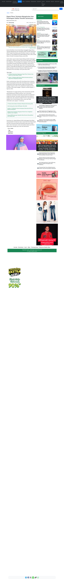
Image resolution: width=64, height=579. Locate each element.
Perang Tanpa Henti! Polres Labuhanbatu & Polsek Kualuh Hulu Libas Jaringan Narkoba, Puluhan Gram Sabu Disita (47, 100)
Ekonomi (48, 1)
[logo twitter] (31, 577)
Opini (23, 1)
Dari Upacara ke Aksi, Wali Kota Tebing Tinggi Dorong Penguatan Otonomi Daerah (44, 42)
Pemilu (19, 1)
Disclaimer (21, 247)
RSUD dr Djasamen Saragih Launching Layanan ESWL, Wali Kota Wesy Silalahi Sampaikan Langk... (43, 36)
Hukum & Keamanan (15, 2)
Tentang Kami (34, 247)
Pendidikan (33, 1)
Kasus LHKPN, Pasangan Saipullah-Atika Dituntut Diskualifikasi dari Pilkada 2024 (20, 116)
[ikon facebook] (28, 577)
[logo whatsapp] (38, 577)
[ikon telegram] (26, 577)
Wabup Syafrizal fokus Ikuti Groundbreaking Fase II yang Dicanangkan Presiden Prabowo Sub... (43, 23)
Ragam (52, 1)
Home (8, 12)
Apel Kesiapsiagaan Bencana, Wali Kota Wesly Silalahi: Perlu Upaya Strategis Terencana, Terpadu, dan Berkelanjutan (47, 147)
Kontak (15, 247)
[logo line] (33, 577)
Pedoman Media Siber (44, 247)
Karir (25, 247)
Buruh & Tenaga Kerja (43, 3)
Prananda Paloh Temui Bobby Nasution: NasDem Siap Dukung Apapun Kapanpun (47, 168)
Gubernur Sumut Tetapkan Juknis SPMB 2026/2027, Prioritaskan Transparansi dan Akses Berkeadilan (47, 120)
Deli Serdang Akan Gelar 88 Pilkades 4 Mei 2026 (17, 106)
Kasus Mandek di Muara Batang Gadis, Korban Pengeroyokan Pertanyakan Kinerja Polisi (48, 115)
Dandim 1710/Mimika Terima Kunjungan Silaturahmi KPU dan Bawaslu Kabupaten (20, 109)
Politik (3, 1)
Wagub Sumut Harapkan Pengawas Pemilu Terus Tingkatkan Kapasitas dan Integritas (20, 112)
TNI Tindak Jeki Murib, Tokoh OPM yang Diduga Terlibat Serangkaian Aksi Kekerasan (47, 163)
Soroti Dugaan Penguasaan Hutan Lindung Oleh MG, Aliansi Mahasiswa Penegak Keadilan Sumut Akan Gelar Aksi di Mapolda (48, 107)
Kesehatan (57, 1)
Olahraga (27, 1)
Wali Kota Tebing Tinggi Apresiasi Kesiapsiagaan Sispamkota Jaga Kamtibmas (44, 47)
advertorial (9, 1)
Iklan (29, 247)
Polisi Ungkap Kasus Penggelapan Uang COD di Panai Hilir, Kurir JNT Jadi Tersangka (47, 111)
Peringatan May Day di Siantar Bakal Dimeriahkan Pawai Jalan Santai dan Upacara (43, 29)
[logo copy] (35, 577)
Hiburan (39, 1)
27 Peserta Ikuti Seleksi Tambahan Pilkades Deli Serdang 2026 (20, 103)
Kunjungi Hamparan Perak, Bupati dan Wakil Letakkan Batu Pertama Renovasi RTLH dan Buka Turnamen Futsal (47, 153)
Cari (61, 8)
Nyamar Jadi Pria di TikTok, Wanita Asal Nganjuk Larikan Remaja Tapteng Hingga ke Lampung (47, 158)
